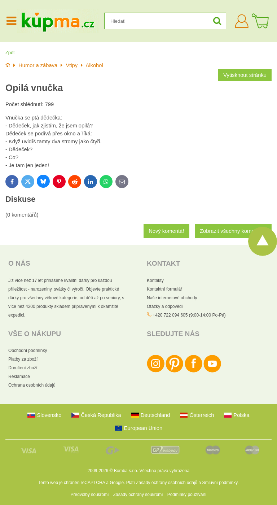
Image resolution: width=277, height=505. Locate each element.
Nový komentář (166, 231)
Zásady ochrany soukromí (138, 494)
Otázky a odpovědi (165, 306)
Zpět (10, 52)
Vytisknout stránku (245, 75)
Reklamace (19, 376)
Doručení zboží (23, 367)
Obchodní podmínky (27, 350)
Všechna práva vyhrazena (164, 470)
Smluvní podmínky (220, 482)
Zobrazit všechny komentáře (233, 231)
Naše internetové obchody (172, 297)
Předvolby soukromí (90, 494)
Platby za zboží (23, 359)
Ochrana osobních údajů (32, 385)
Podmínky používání (187, 494)
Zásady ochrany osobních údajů (166, 482)
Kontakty (155, 280)
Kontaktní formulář (164, 289)
